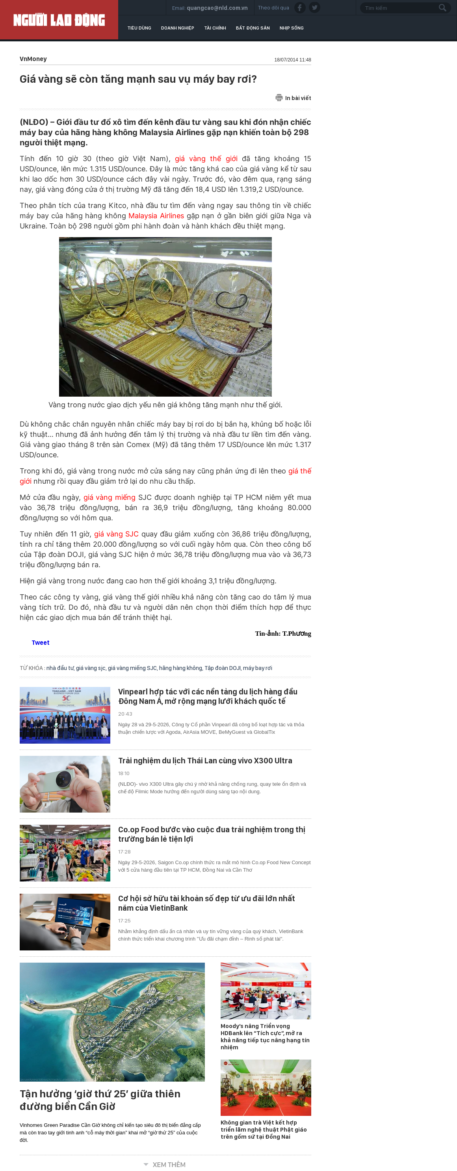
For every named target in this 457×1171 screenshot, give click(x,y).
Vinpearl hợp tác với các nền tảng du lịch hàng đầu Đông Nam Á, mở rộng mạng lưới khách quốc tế (207, 696)
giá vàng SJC (116, 534)
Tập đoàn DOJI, (223, 668)
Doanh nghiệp (177, 28)
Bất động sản (253, 28)
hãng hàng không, (181, 668)
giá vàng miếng (110, 497)
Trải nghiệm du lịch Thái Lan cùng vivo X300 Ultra (205, 760)
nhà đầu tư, (61, 668)
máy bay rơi (257, 668)
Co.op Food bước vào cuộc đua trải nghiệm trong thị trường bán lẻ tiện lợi (211, 834)
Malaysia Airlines (156, 216)
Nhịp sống (292, 28)
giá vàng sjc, (92, 668)
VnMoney (33, 59)
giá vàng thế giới (206, 158)
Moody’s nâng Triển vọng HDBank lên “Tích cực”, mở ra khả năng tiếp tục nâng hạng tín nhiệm (265, 1037)
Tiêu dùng (139, 28)
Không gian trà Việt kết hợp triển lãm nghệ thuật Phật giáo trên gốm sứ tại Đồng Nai (264, 1129)
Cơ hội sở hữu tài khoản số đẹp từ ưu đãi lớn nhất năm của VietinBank (206, 903)
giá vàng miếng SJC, (133, 668)
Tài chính (215, 28)
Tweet (41, 642)
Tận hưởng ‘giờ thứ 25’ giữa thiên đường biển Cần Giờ (100, 1100)
